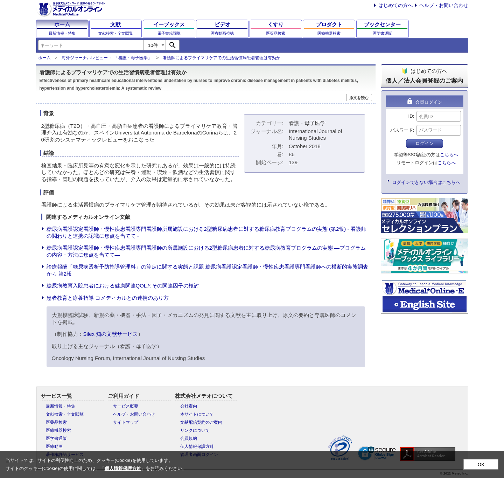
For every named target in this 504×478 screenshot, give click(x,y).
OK (481, 464)
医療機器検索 (58, 430)
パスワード (401, 130)
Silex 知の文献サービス (110, 334)
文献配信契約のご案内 (201, 422)
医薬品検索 (56, 422)
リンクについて (195, 430)
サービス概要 (125, 406)
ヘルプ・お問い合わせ (443, 5)
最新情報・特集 (60, 406)
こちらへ (449, 154)
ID (410, 116)
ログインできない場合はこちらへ (426, 182)
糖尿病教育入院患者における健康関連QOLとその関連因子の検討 (123, 286)
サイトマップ (125, 422)
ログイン (424, 143)
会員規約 (188, 438)
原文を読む (359, 98)
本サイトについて (197, 414)
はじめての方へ (395, 5)
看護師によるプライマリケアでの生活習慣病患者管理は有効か (221, 57)
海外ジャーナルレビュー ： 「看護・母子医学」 (107, 57)
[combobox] (90, 45)
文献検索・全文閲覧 (65, 414)
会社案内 (188, 406)
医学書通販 (56, 438)
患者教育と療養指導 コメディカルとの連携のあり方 (108, 298)
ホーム (44, 57)
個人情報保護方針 (197, 446)
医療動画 (54, 446)
